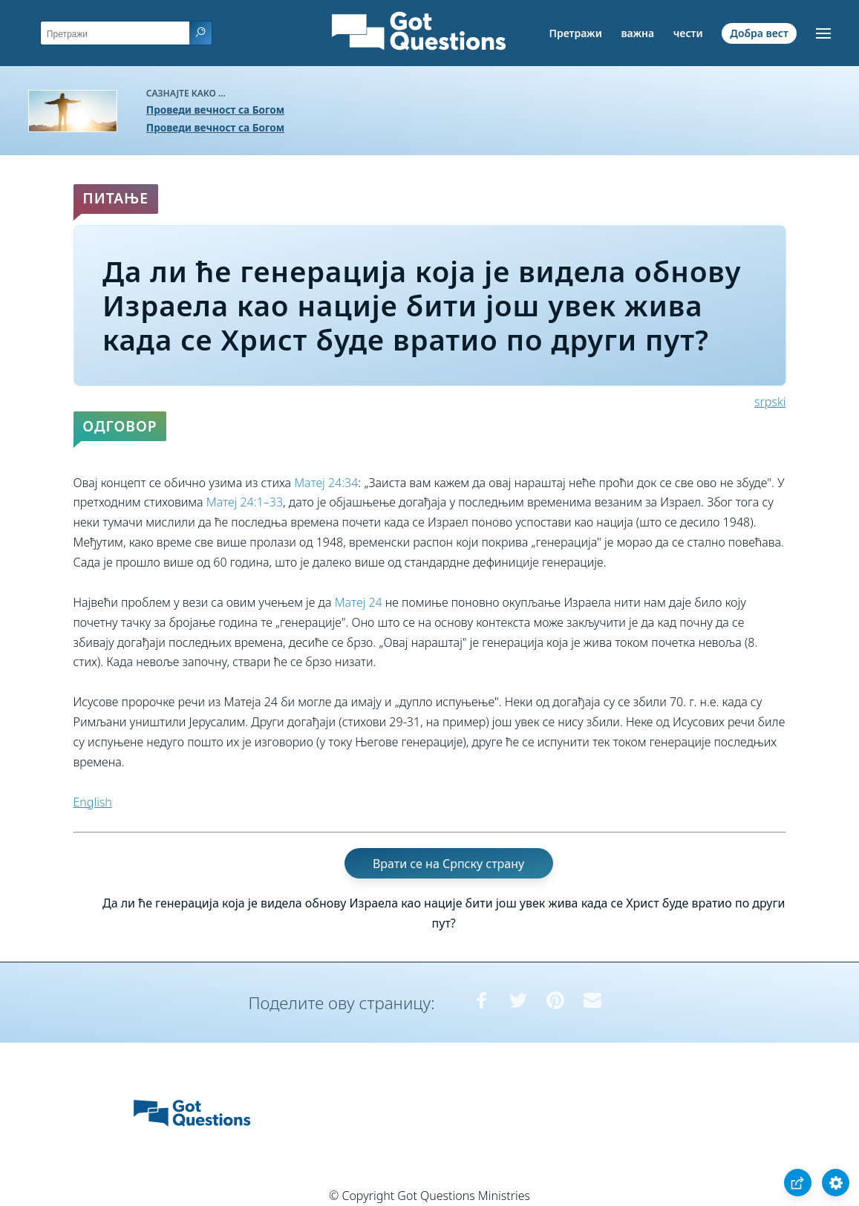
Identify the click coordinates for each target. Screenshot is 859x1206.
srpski (769, 402)
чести (688, 33)
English (93, 802)
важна (637, 33)
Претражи (575, 33)
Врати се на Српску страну (448, 863)
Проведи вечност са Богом (215, 109)
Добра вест (759, 33)
